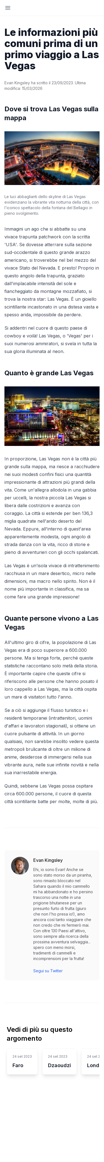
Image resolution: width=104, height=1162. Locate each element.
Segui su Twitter (48, 970)
